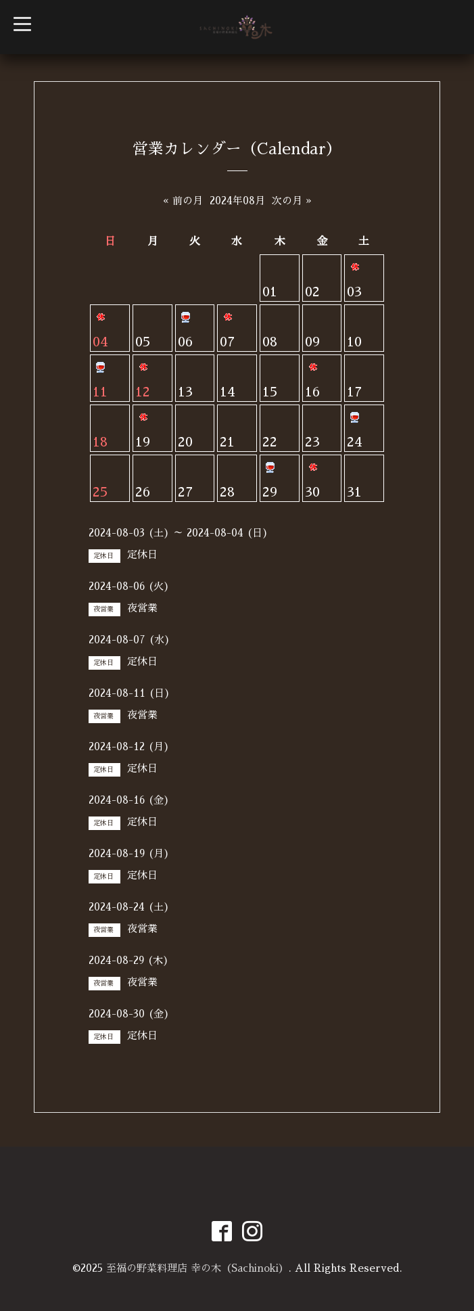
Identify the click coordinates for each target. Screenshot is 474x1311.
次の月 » (292, 201)
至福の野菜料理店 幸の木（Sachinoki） (197, 1268)
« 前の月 (183, 201)
